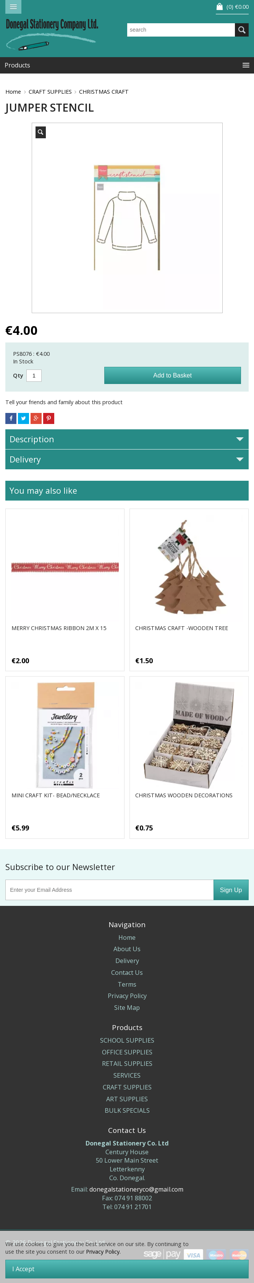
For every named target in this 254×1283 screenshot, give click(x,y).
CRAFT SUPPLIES (50, 91)
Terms (127, 984)
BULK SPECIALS (127, 1110)
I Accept (23, 1269)
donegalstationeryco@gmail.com (136, 1189)
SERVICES (127, 1075)
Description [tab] (127, 439)
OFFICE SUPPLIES (127, 1052)
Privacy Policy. (103, 1251)
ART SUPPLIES (127, 1099)
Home (13, 91)
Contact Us (127, 972)
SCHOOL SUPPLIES (127, 1040)
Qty (18, 375)
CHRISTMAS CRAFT (104, 91)
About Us (127, 949)
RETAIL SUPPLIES (127, 1063)
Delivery (127, 961)
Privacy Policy (127, 996)
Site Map (127, 1007)
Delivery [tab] (127, 459)
